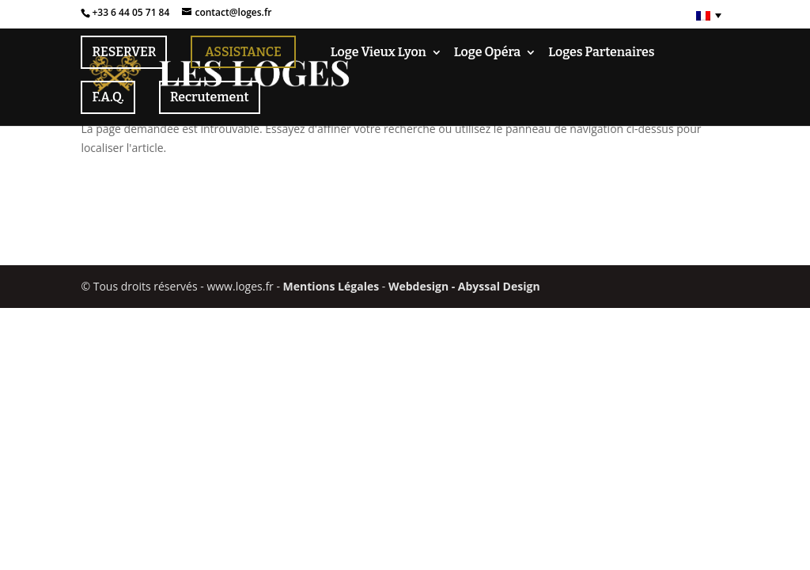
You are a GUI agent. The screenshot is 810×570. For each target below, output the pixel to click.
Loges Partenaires (601, 53)
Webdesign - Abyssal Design (464, 286)
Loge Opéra (487, 53)
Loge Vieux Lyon (378, 53)
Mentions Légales (331, 286)
